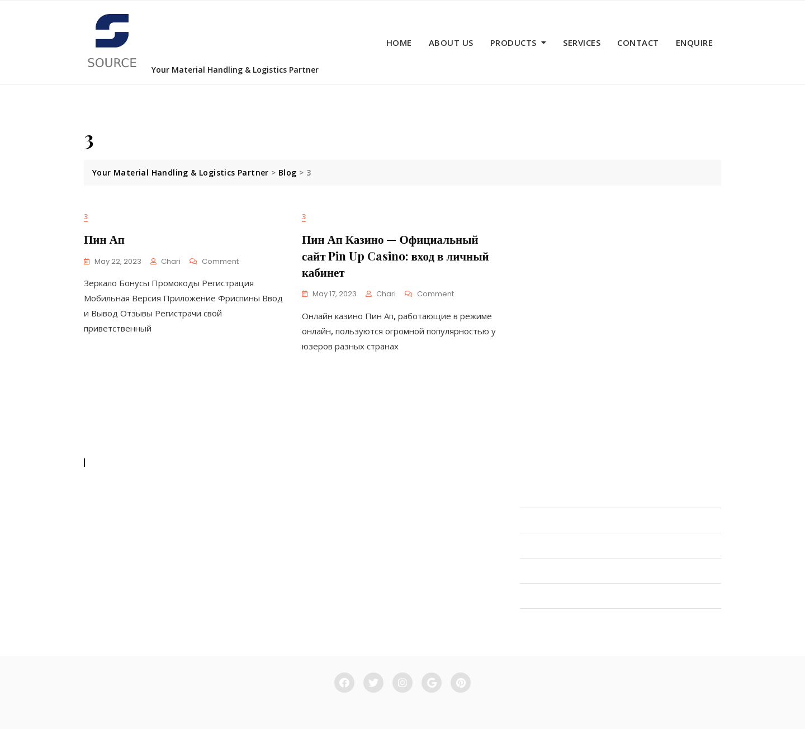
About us (451, 42)
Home (399, 42)
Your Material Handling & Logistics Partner (235, 70)
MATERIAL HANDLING (562, 520)
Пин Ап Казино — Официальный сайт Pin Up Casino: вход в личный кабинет (395, 255)
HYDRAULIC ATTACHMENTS (574, 545)
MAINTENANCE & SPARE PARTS (581, 621)
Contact (638, 42)
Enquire (694, 42)
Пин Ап (104, 239)
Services (581, 42)
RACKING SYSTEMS (556, 570)
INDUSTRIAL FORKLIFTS (566, 495)
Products (513, 42)
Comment (220, 262)
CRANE (533, 596)
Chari (171, 261)
